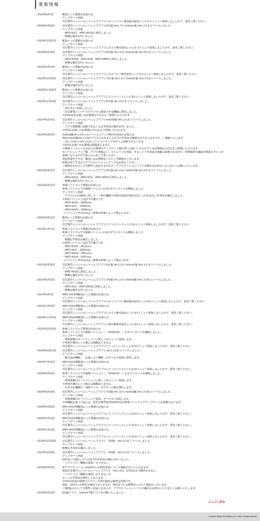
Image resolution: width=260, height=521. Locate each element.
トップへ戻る (216, 501)
